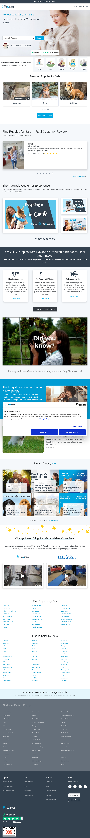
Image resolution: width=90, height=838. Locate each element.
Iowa (4, 651)
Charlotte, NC (7, 608)
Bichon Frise (6, 719)
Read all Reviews (79, 176)
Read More (50, 447)
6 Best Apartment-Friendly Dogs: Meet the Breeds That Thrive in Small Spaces (43, 512)
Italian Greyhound (66, 736)
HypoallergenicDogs (73, 64)
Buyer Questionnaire (8, 790)
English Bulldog (7, 729)
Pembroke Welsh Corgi (67, 750)
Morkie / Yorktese (36, 750)
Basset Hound (6, 715)
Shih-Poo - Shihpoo (37, 761)
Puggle (4, 757)
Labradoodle (6, 740)
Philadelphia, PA (8, 622)
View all (53, 464)
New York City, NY (37, 619)
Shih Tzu (5, 761)
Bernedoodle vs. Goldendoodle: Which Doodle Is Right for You (16, 512)
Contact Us (27, 790)
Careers (48, 795)
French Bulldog (36, 729)
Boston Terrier (65, 719)
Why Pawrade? (28, 781)
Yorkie (62, 764)
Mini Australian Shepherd (38, 747)
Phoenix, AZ (35, 622)
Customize (44, 432)
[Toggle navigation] (86, 6)
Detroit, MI (64, 611)
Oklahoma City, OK (67, 619)
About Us (49, 781)
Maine (34, 654)
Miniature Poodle (65, 747)
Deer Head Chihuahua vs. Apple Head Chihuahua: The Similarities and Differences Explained (73, 511)
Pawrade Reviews (54, 520)
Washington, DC (37, 627)
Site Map (27, 795)
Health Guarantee (8, 786)
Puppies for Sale (45, 115)
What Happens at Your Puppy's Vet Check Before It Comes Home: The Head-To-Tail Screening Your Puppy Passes (44, 488)
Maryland (64, 654)
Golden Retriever (36, 733)
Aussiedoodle (35, 711)
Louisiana (6, 654)
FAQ (25, 786)
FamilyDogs (50, 64)
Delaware (5, 646)
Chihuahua (6, 726)
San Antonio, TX (66, 622)
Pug (62, 754)
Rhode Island (7, 672)
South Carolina (36, 672)
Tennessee (6, 675)
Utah (62, 675)
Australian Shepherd (66, 711)
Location (32, 795)
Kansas (34, 651)
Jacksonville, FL (8, 616)
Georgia (63, 646)
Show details (77, 426)
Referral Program (51, 799)
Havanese (34, 736)
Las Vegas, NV (36, 616)
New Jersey (6, 664)
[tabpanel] (45, 95)
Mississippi (6, 659)
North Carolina (7, 667)
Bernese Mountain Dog (67, 715)
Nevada (34, 662)
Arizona (34, 640)
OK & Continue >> (72, 432)
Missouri (34, 659)
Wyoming (64, 680)
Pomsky (34, 754)
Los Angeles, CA (66, 616)
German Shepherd (8, 733)
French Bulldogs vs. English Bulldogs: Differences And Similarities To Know (72, 488)
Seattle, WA (6, 627)
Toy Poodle (35, 764)
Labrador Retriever (37, 740)
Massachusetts (7, 656)
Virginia (34, 678)
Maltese (63, 740)
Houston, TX (36, 614)
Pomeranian (6, 754)
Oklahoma (6, 670)
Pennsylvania (65, 670)
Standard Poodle (7, 764)
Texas (33, 675)
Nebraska (6, 662)
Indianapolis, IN (66, 614)
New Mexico (35, 664)
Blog (47, 786)
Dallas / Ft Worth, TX (9, 611)
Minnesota (64, 656)
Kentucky (64, 651)
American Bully (7, 711)
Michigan (34, 656)
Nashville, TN (7, 619)
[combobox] (18, 38)
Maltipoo (5, 743)
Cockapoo (34, 726)
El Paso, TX (6, 614)
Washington (65, 678)
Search (39, 38)
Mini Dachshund (65, 743)
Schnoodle (35, 757)
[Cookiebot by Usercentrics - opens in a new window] (77, 404)
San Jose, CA (65, 624)
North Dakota (36, 667)
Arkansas (64, 640)
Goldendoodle (65, 733)
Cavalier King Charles (38, 722)
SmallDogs (39, 64)
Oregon (34, 670)
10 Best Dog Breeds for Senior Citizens (16, 489)
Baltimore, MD (36, 605)
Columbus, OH (65, 608)
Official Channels (73, 781)
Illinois (34, 648)
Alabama (5, 640)
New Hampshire (66, 662)
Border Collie (35, 719)
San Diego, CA (7, 624)
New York (64, 664)
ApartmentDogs (84, 64)
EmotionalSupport (61, 64)
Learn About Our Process (45, 309)
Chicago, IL (35, 608)
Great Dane (6, 736)
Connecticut (65, 643)
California (5, 643)
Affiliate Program (51, 790)
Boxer (4, 722)
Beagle (34, 715)
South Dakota (65, 672)
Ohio (62, 667)
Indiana (63, 648)
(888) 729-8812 (79, 6)
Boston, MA (64, 605)
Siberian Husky (65, 761)
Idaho (4, 648)
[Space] (9, 807)
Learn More (16, 298)
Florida (34, 646)
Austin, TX (6, 605)
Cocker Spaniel (65, 726)
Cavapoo (63, 722)
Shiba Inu (63, 757)
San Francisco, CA (38, 624)
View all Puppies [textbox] (10, 38)
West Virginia (7, 680)
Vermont (5, 678)
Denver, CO (35, 611)
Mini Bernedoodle (36, 743)
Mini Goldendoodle (8, 747)
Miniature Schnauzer (8, 750)
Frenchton (64, 729)
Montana (64, 659)
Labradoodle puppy (34, 146)
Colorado (35, 643)
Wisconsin (35, 680)
